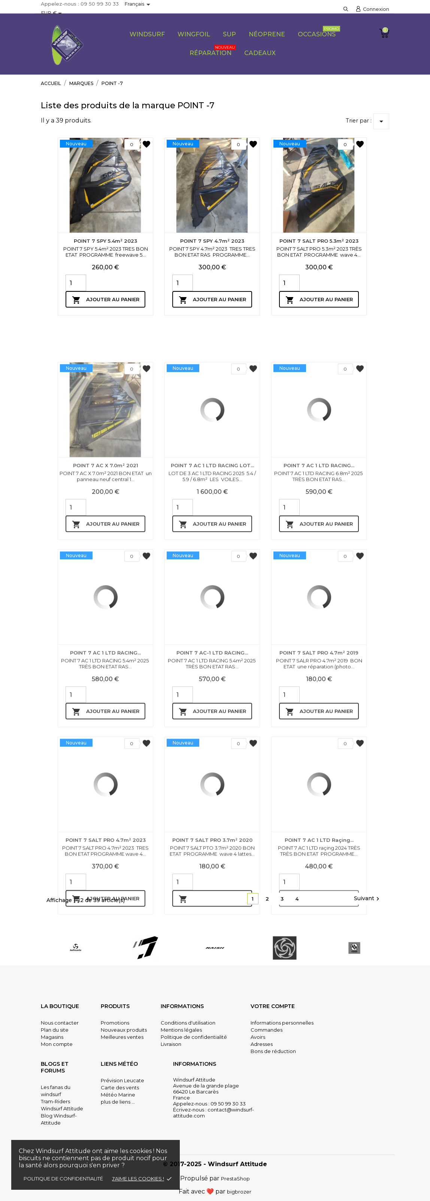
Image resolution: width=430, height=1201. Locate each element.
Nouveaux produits (124, 1030)
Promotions (115, 1023)
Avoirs (258, 1037)
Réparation (213, 51)
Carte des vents (120, 1087)
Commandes (266, 1030)
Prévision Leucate (122, 1080)
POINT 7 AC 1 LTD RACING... (319, 575)
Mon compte (57, 1044)
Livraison (171, 1044)
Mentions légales (181, 1030)
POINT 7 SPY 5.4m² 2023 (105, 241)
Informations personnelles (282, 1023)
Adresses (262, 1044)
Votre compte (273, 1006)
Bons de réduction (273, 1051)
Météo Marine (118, 1095)
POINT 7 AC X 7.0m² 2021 (105, 575)
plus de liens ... (118, 1102)
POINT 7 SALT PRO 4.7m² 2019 (318, 763)
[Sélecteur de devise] (52, 13)
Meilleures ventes (122, 1037)
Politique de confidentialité (63, 1179)
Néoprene (267, 34)
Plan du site (55, 1030)
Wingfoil (194, 34)
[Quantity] (76, 283)
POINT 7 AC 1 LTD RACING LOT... (212, 575)
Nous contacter (60, 1023)
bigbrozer (239, 1192)
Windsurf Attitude (62, 1108)
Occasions (319, 32)
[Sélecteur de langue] (138, 4)
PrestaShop (235, 1179)
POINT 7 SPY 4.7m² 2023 (212, 241)
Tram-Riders (55, 1101)
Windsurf (147, 34)
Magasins (52, 1037)
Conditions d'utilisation (188, 1023)
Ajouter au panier (105, 300)
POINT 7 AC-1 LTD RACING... (212, 763)
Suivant (367, 898)
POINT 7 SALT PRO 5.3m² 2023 (318, 241)
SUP (229, 34)
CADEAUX (260, 53)
